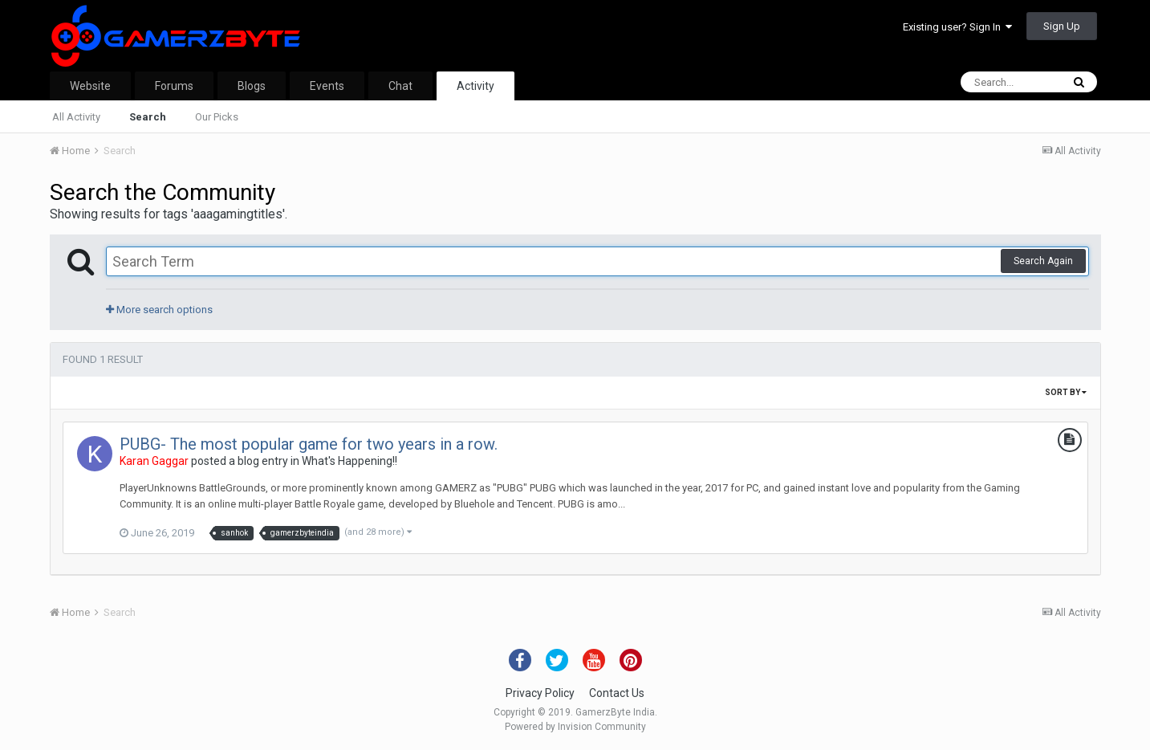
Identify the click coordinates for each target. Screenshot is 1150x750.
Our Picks (216, 117)
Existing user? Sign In (957, 27)
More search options (159, 310)
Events (327, 85)
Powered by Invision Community (575, 726)
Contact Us (616, 693)
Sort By (1066, 392)
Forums (174, 85)
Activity (475, 85)
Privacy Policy (540, 693)
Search (147, 117)
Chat (400, 85)
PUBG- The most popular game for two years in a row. (309, 444)
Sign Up (1061, 26)
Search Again (1043, 261)
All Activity (76, 117)
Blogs (252, 85)
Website (90, 85)
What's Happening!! (349, 460)
